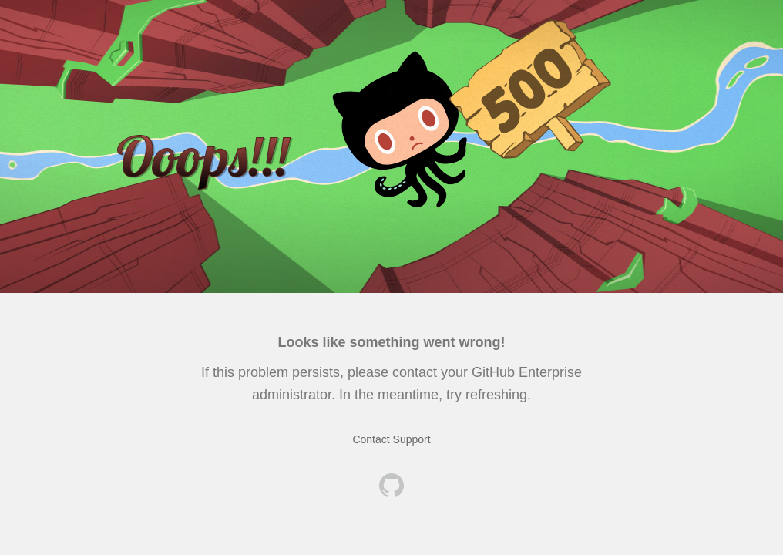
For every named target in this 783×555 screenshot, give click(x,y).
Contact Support (391, 439)
